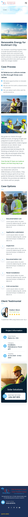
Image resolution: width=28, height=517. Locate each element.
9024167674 (10, 503)
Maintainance (12, 347)
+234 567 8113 (14, 397)
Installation (11, 345)
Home (5, 10)
